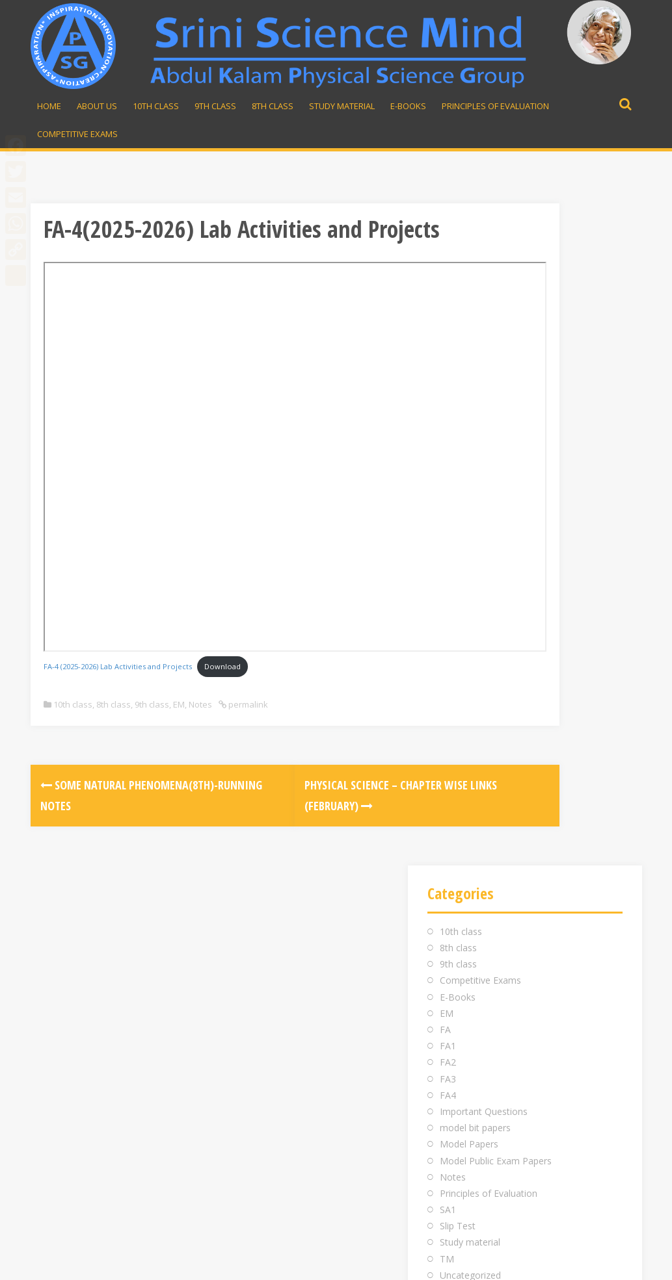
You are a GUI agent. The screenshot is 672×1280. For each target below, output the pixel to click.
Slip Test (458, 564)
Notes (200, 730)
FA (445, 368)
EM (179, 730)
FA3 (448, 417)
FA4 (448, 434)
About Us (97, 106)
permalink (247, 730)
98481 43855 (497, 1014)
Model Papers (469, 482)
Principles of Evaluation (495, 106)
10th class (72, 730)
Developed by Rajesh (587, 1263)
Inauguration (277, 998)
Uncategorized (470, 614)
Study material (342, 106)
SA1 (448, 548)
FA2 (448, 400)
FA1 (448, 384)
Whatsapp (497, 1030)
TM (447, 597)
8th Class (272, 106)
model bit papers (475, 466)
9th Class (215, 106)
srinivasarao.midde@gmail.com (537, 998)
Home (49, 106)
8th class (113, 730)
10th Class (156, 106)
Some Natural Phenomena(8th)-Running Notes (107, 831)
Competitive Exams (77, 134)
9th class (152, 730)
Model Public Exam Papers (496, 499)
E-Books (408, 106)
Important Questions (484, 450)
